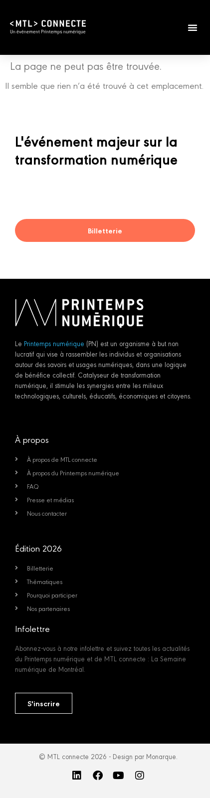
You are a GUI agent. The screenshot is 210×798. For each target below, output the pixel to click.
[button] (192, 27)
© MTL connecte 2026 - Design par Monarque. (108, 756)
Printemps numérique (54, 343)
